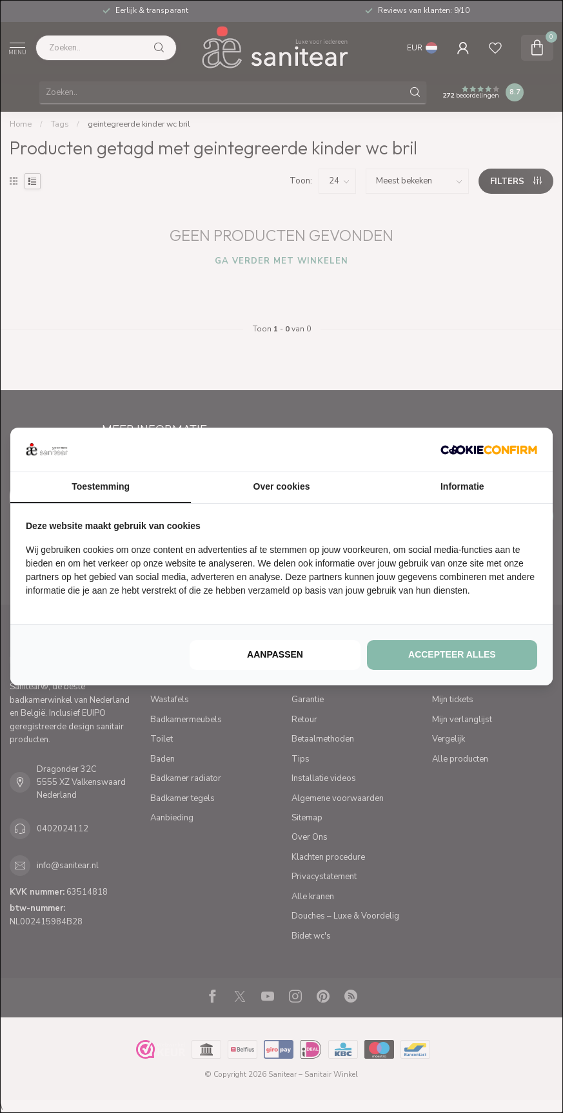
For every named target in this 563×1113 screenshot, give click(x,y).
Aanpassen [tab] (275, 654)
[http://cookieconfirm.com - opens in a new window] (488, 449)
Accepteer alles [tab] (452, 654)
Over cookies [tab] (281, 486)
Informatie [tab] (462, 486)
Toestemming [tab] (101, 486)
